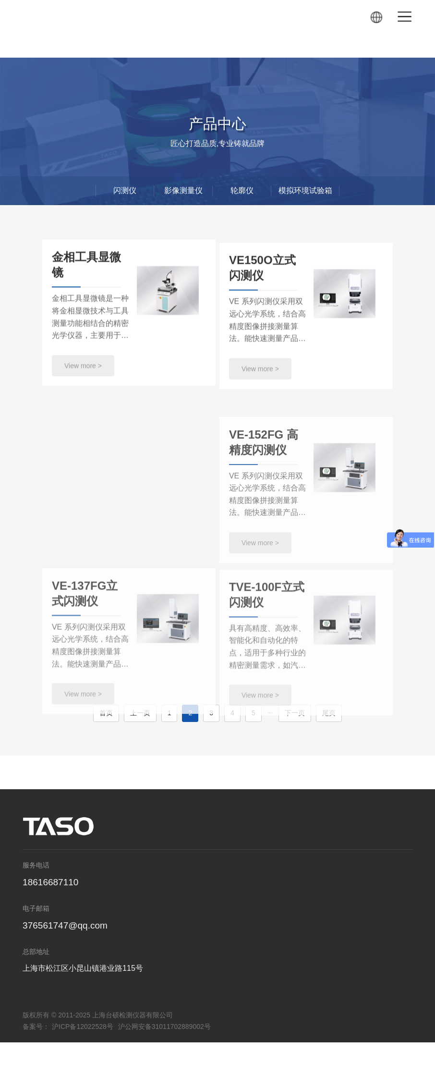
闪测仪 (124, 190)
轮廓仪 (242, 190)
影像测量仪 (183, 190)
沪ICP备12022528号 (82, 1026)
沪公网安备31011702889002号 (164, 1026)
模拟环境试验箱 (305, 190)
